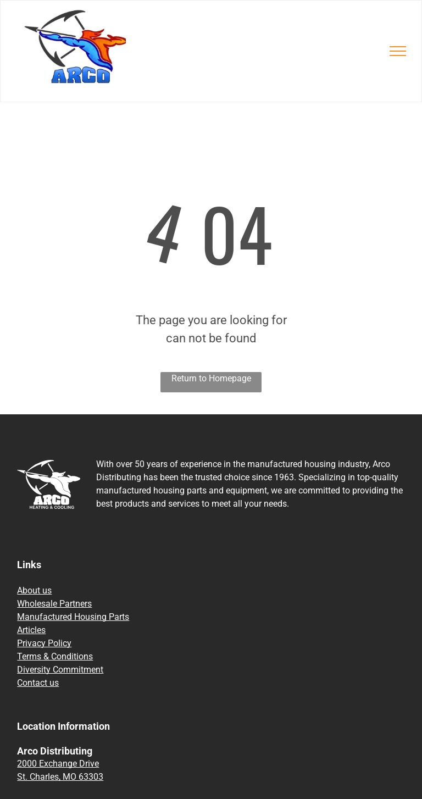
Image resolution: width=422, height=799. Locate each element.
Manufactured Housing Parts (73, 617)
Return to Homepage (211, 378)
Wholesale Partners (54, 603)
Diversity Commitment (60, 669)
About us (34, 590)
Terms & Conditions (55, 656)
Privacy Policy (44, 643)
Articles (31, 630)
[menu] (398, 51)
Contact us (38, 683)
